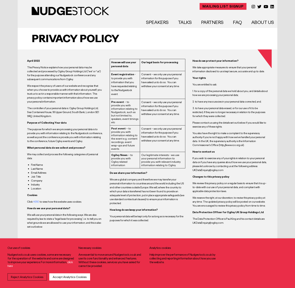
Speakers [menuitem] (157, 22)
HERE (36, 201)
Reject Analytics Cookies (27, 277)
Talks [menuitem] (185, 22)
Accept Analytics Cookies (70, 277)
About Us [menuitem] (262, 22)
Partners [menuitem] (212, 22)
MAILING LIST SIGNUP (223, 6)
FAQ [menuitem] (237, 22)
